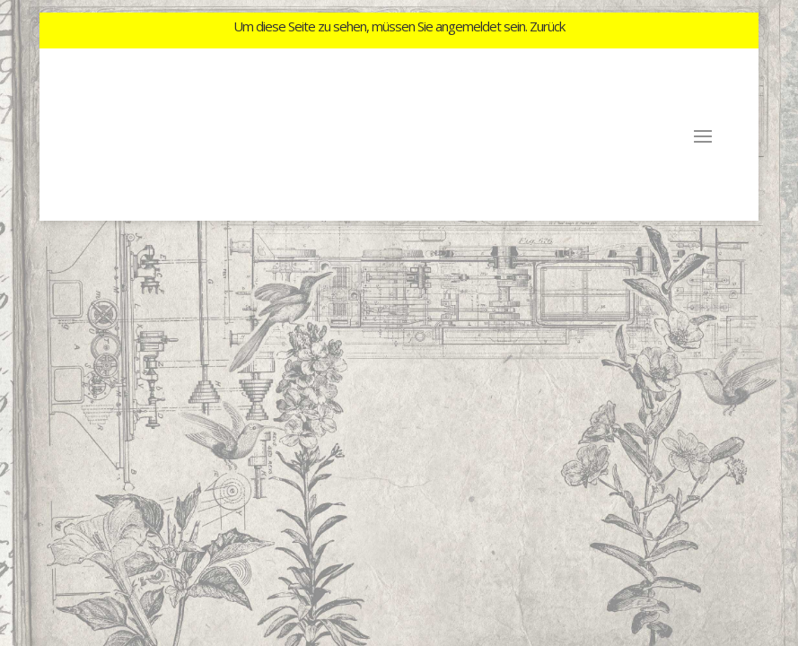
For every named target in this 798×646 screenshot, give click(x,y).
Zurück (547, 26)
